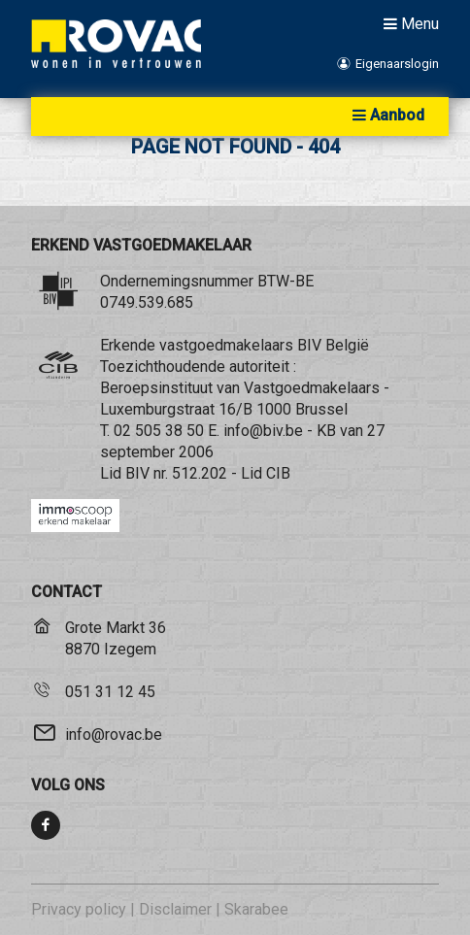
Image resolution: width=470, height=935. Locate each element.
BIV (137, 473)
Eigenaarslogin (387, 63)
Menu (409, 23)
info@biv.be (263, 430)
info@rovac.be (113, 734)
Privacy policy (78, 909)
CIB (278, 473)
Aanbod (386, 115)
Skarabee (256, 909)
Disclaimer (175, 909)
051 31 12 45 (110, 692)
